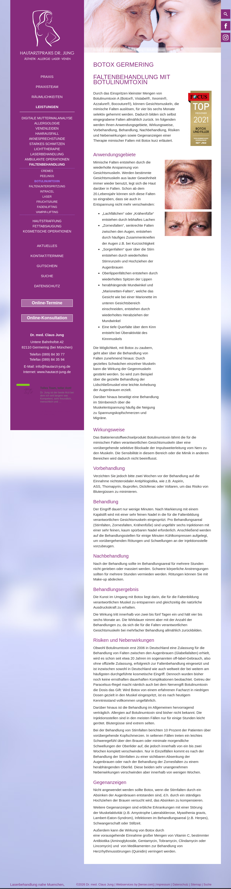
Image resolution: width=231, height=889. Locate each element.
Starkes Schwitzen (47, 144)
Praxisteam (47, 87)
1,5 (27, 390)
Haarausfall (47, 133)
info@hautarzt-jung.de (53, 366)
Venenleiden (47, 128)
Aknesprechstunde (47, 139)
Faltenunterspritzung (47, 186)
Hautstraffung (47, 221)
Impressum (163, 884)
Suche (47, 276)
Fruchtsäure (47, 201)
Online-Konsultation (47, 318)
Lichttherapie (47, 149)
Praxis (46, 77)
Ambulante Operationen (47, 159)
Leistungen (47, 107)
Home (97, 50)
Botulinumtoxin (47, 181)
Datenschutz (47, 286)
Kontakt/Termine (46, 256)
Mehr (65, 401)
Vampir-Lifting (47, 212)
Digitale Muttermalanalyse (47, 118)
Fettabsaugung (47, 226)
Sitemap (196, 884)
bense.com (146, 884)
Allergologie (47, 123)
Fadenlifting (47, 207)
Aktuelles (47, 246)
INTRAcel (47, 191)
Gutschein (47, 266)
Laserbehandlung (47, 154)
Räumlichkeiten (47, 97)
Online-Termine (47, 303)
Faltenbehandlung (47, 164)
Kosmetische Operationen (47, 231)
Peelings (47, 176)
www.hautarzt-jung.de (54, 372)
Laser (46, 196)
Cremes (47, 171)
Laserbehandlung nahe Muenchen (37, 884)
